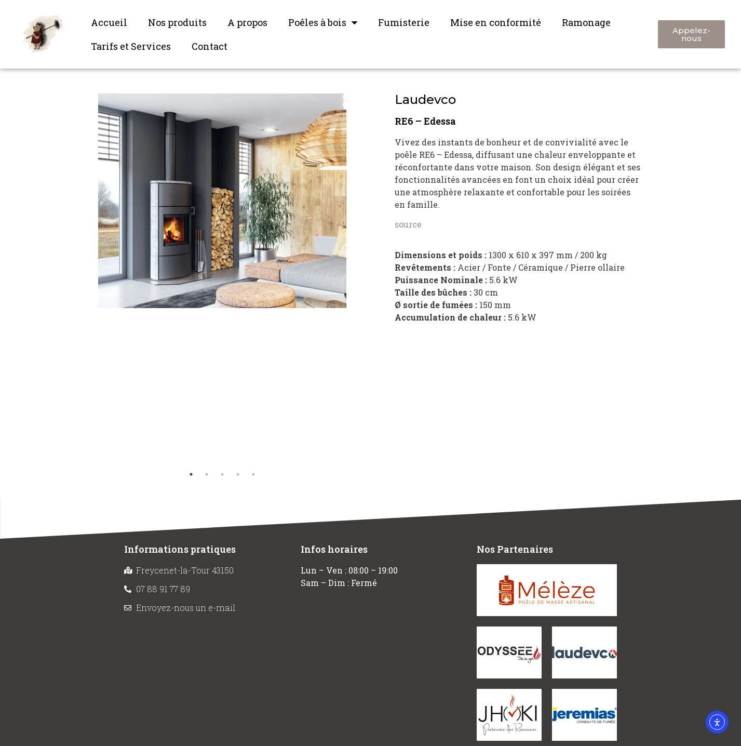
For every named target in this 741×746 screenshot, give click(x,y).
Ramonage (586, 22)
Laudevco (425, 99)
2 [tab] (206, 474)
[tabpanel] (222, 201)
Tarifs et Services (131, 46)
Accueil (109, 22)
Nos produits (177, 22)
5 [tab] (253, 474)
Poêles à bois (322, 22)
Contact (209, 46)
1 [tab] (191, 474)
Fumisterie (403, 22)
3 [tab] (222, 474)
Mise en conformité (495, 22)
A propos (247, 22)
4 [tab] (238, 474)
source (408, 224)
